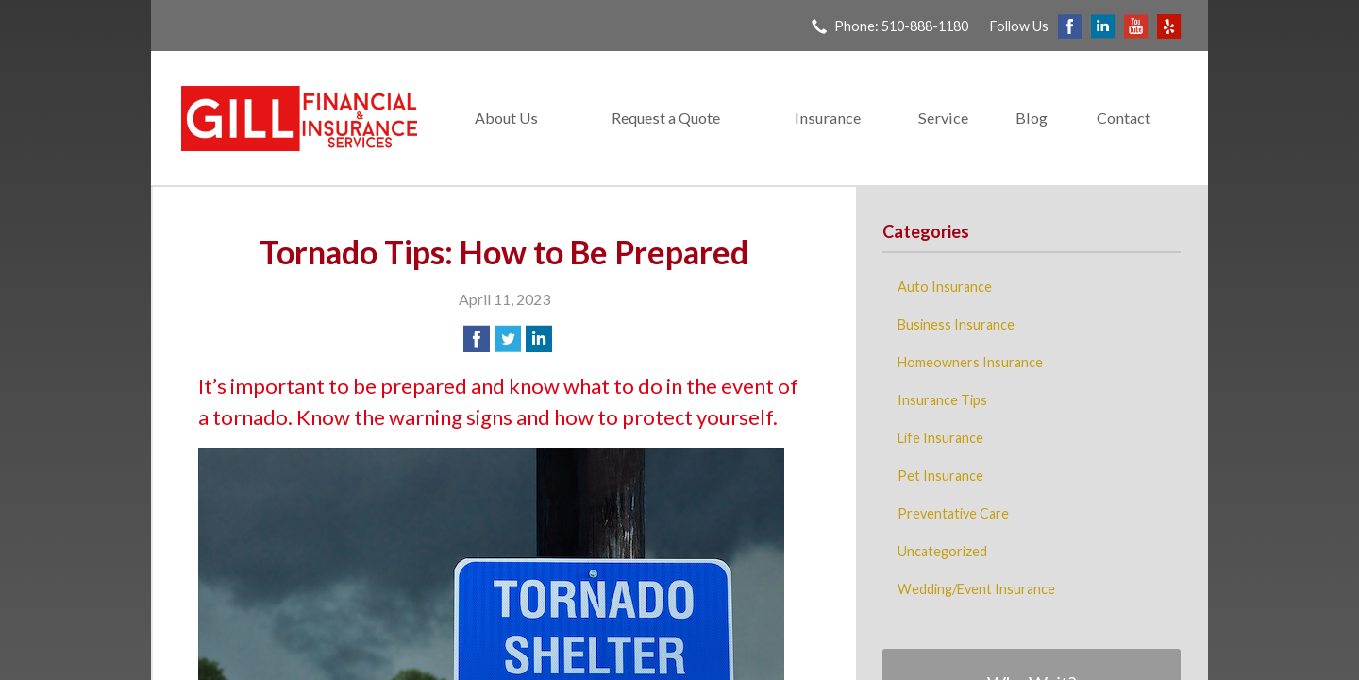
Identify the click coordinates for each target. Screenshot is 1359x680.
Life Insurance (940, 438)
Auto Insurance (945, 287)
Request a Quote (666, 118)
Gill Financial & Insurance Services (299, 118)
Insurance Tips (942, 400)
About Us (506, 118)
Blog (1031, 118)
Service (943, 118)
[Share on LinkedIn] (539, 339)
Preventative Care (953, 513)
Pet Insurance (940, 476)
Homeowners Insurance (970, 362)
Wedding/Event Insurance (976, 589)
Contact (1123, 118)
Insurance (828, 118)
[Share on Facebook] (476, 339)
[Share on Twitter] (508, 339)
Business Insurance (956, 324)
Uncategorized (942, 551)
